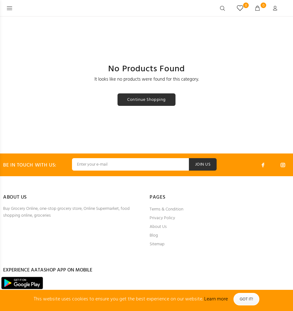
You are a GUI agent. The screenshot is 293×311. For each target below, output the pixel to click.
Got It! (246, 299)
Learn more (216, 299)
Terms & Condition (166, 209)
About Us (158, 226)
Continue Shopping (146, 99)
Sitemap (157, 244)
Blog (154, 235)
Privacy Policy (162, 218)
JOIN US (202, 164)
